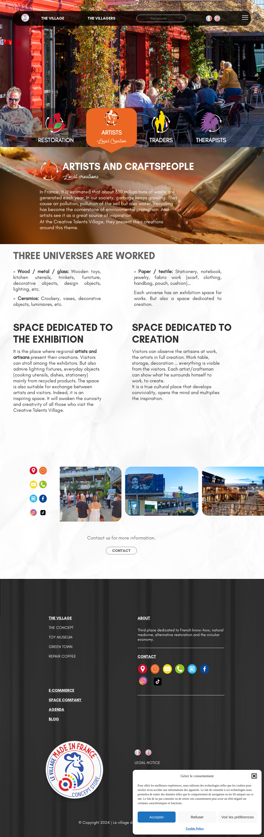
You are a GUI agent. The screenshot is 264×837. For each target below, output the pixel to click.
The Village (60, 618)
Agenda (56, 709)
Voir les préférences (237, 817)
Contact (121, 550)
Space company (65, 700)
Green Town (60, 646)
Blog (54, 719)
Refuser (197, 817)
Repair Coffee (62, 656)
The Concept (61, 627)
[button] (254, 776)
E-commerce (61, 690)
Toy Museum (60, 637)
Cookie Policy (195, 828)
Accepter (156, 817)
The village (52, 18)
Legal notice (147, 762)
